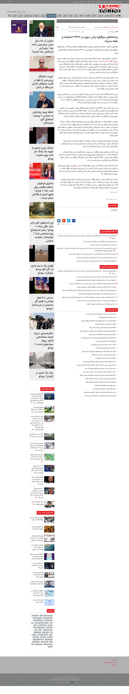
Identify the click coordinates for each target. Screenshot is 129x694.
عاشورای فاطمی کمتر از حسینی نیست (105, 346)
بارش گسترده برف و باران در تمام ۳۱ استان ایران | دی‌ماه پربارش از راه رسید (94, 257)
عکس (20, 16)
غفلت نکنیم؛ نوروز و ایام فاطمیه (106, 322)
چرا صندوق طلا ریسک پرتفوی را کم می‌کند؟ (37, 532)
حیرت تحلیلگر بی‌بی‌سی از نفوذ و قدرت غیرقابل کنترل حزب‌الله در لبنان (42, 81)
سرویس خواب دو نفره (45, 624)
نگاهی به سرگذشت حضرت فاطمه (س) (104, 329)
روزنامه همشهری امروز (115, 2)
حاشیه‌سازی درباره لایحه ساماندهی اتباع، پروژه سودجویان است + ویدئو (43, 340)
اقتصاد (88, 16)
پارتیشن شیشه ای (42, 643)
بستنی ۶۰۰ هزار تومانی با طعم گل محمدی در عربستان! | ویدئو (42, 303)
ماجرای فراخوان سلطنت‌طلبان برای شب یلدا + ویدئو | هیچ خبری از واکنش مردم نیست (42, 190)
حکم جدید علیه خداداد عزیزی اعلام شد (36, 507)
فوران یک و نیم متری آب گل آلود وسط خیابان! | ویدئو (42, 269)
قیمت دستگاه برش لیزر (41, 631)
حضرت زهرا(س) (76, 165)
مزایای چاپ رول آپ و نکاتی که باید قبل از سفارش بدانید (37, 583)
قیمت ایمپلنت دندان (39, 635)
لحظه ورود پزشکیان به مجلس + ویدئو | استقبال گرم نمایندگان (43, 117)
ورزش (43, 16)
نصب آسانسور (42, 633)
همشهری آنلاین (109, 9)
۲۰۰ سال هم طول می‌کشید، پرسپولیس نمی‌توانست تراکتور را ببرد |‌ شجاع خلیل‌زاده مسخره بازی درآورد (37, 497)
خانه (118, 16)
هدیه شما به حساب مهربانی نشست (37, 609)
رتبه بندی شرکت (47, 638)
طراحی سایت (44, 650)
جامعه (82, 16)
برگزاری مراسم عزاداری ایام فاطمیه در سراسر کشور (101, 339)
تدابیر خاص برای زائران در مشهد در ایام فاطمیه (102, 360)
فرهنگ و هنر (51, 16)
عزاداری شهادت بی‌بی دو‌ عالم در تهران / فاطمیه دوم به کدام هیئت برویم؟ (94, 370)
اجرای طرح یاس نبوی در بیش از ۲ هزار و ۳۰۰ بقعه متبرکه (99, 383)
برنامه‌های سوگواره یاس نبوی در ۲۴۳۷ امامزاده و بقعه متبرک (90, 39)
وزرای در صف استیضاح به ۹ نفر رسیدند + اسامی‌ (101, 245)
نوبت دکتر (43, 645)
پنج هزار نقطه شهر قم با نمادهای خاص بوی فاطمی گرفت (99, 387)
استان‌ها (36, 16)
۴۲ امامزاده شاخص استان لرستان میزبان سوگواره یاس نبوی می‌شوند (95, 380)
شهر (76, 16)
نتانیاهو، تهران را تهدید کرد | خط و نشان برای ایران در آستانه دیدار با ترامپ (94, 261)
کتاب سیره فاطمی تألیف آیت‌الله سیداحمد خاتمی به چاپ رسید (98, 376)
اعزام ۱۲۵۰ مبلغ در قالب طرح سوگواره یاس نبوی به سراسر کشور (97, 356)
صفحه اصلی (115, 27)
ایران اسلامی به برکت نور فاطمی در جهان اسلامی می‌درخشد (98, 400)
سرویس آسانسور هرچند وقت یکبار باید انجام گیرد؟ (36, 592)
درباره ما (113, 668)
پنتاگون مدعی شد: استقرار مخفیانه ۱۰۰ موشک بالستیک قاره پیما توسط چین (93, 280)
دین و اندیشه (98, 27)
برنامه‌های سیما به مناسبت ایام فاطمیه (104, 363)
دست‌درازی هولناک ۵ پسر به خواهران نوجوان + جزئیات (100, 309)
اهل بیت (114, 210)
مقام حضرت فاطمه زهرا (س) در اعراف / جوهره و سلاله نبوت (98, 397)
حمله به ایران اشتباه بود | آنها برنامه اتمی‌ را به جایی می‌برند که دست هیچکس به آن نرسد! (89, 254)
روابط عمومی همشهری (79, 2)
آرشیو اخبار (108, 16)
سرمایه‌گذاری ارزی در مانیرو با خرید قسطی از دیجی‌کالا (36, 573)
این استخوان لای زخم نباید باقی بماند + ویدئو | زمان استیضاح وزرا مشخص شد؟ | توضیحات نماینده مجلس (42, 232)
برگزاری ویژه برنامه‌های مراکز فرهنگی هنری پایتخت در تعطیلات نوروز (96, 336)
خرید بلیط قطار (48, 652)
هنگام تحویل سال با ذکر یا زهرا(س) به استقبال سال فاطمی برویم (96, 325)
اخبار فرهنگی (106, 27)
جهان (94, 16)
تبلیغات (113, 673)
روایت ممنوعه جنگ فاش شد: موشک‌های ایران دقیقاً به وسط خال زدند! (95, 296)
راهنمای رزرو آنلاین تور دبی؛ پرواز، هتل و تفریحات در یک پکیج (36, 553)
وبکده (40, 638)
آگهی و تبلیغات (90, 2)
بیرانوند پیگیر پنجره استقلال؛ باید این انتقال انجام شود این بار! (97, 241)
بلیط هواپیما (35, 650)
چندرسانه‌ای (28, 16)
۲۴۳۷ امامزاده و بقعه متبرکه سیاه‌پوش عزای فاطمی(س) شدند (97, 366)
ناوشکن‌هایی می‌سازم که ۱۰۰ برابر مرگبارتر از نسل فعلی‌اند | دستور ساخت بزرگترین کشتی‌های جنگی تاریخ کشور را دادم (37, 399)
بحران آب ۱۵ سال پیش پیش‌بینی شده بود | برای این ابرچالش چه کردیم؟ (42, 46)
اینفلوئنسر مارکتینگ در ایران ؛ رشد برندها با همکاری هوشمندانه (36, 601)
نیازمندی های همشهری (102, 2)
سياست (100, 16)
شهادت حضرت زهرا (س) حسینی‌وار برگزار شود (102, 349)
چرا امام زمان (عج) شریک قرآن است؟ (105, 353)
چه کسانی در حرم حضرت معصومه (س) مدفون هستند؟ (99, 319)
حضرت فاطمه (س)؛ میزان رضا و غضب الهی (103, 394)
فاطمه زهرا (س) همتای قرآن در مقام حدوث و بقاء (101, 332)
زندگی (65, 16)
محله (70, 16)
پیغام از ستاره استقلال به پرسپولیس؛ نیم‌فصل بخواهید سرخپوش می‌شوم (94, 287)
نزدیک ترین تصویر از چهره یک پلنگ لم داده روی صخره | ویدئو (42, 153)
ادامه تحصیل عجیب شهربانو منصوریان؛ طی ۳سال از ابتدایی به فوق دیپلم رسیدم (36, 473)
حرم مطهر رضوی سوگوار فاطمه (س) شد (104, 390)
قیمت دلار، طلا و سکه (109, 670)
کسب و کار (13, 16)
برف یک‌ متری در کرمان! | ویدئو (44, 375)
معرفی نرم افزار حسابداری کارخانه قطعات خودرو (38, 524)
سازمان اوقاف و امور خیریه (108, 61)
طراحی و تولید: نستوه (65, 691)
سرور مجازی (45, 640)
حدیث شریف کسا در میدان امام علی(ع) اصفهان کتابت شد (98, 373)
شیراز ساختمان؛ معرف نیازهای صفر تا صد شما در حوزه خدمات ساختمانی (36, 543)
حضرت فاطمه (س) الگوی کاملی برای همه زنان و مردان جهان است (96, 342)
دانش (59, 16)
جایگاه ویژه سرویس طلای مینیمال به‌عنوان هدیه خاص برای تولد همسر (37, 563)
